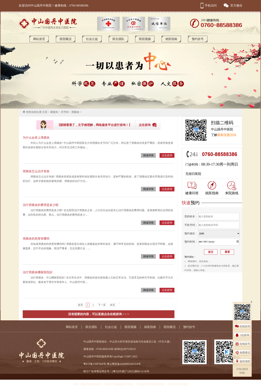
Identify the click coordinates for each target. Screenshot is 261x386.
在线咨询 (245, 326)
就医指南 (171, 39)
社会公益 (92, 39)
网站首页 (39, 39)
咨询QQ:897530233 (125, 349)
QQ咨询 (244, 335)
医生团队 (118, 39)
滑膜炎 (75, 112)
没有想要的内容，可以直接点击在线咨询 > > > (98, 314)
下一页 (102, 305)
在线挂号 (245, 343)
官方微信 (232, 5)
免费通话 (245, 352)
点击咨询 (145, 124)
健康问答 (192, 188)
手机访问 (208, 5)
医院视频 (145, 39)
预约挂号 (198, 39)
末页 (112, 305)
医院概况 (65, 39)
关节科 (65, 112)
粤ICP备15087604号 (94, 364)
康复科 (54, 112)
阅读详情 (148, 155)
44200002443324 (129, 364)
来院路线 (231, 188)
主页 (44, 112)
